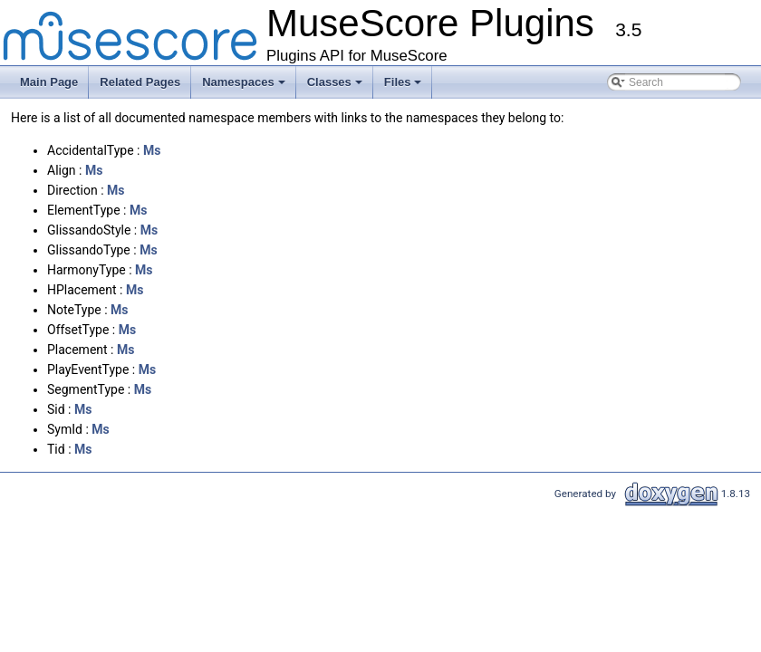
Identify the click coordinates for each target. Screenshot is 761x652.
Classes (336, 87)
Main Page (49, 82)
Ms (151, 150)
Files (404, 87)
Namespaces (245, 87)
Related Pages (140, 82)
